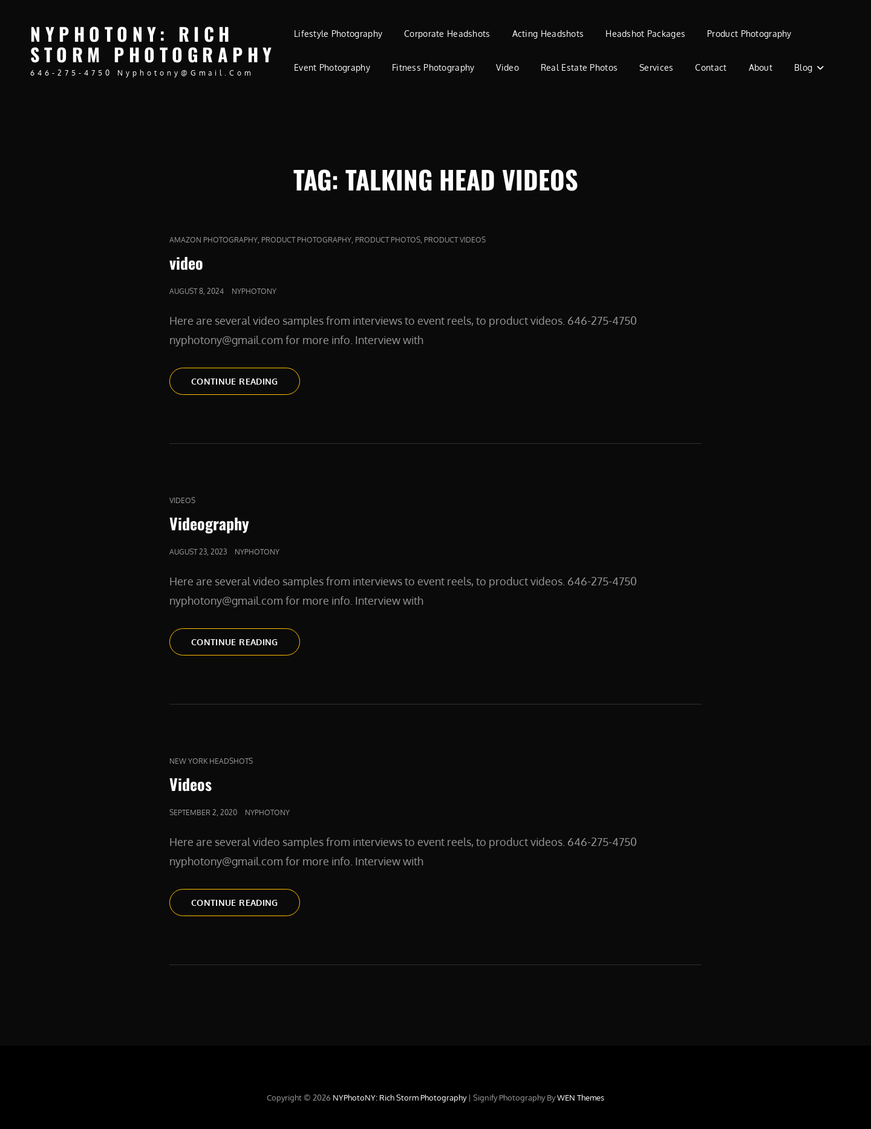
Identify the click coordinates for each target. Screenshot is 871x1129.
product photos (387, 239)
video (186, 263)
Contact (710, 67)
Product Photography (749, 33)
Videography (209, 523)
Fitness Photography (433, 67)
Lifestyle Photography (338, 33)
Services (656, 67)
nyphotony (254, 291)
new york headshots (211, 761)
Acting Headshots (548, 33)
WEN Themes (580, 1097)
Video (507, 67)
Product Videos (455, 239)
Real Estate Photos (579, 67)
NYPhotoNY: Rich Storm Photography (153, 44)
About (760, 67)
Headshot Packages (645, 33)
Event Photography (332, 67)
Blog (803, 67)
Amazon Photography (213, 239)
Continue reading (245, 380)
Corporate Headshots (447, 33)
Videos (182, 500)
